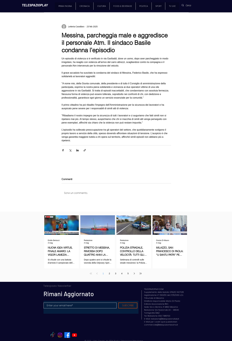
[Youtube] (74, 335)
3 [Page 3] (115, 273)
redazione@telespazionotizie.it (165, 318)
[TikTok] (53, 335)
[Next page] (134, 273)
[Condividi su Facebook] (63, 150)
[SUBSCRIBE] (127, 305)
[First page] (91, 273)
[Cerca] (190, 5)
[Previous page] (97, 273)
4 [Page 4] (122, 273)
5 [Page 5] (128, 273)
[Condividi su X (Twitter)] (70, 150)
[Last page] (140, 273)
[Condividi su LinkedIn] (77, 150)
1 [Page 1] (103, 273)
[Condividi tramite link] (84, 150)
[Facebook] (67, 335)
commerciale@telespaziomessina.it (161, 324)
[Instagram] (60, 335)
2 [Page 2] (109, 273)
